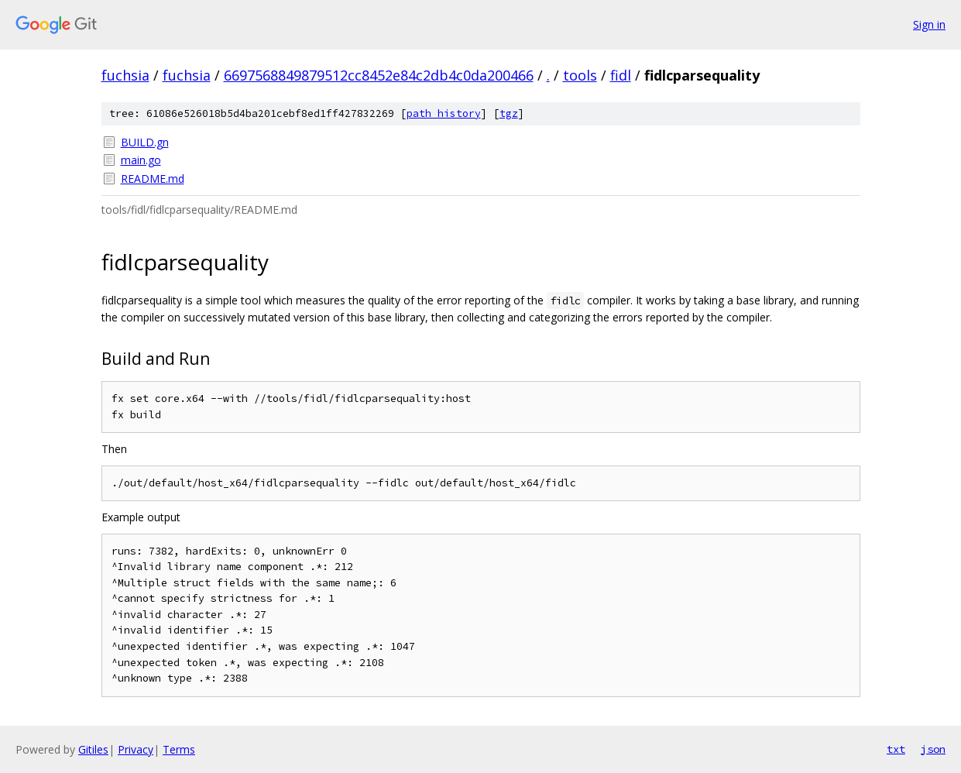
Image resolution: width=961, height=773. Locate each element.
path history (444, 113)
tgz (508, 113)
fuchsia (125, 75)
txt (896, 749)
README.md (152, 178)
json (933, 749)
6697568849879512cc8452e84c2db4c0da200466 (379, 75)
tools (580, 75)
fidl (620, 75)
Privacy (135, 749)
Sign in (929, 24)
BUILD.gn (145, 142)
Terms (179, 749)
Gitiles (93, 749)
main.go (141, 160)
